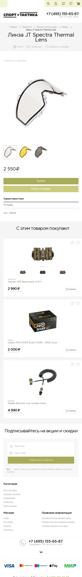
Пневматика (9, 498)
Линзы (65, 27)
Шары (10, 340)
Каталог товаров (3, 3)
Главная (13, 27)
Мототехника (10, 490)
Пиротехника (10, 506)
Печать (20, 47)
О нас (6, 518)
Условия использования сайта (56, 518)
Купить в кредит (41, 189)
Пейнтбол (27, 27)
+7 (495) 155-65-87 (62, 14)
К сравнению (36, 47)
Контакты (8, 530)
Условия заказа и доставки (55, 526)
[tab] (41, 199)
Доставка (8, 522)
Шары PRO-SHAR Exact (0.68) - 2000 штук (32, 343)
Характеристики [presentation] (13, 199)
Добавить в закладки (59, 47)
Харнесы (12, 279)
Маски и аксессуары (47, 27)
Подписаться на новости (41, 460)
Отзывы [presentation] (8, 205)
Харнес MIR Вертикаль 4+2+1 (25, 282)
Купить (41, 181)
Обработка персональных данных (58, 522)
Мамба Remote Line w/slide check (27, 403)
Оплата (7, 526)
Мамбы (11, 401)
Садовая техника (11, 494)
